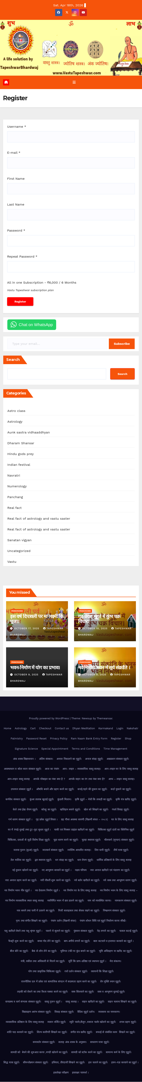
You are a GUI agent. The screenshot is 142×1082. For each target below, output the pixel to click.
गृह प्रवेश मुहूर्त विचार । (47, 819)
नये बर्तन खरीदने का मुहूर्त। (87, 880)
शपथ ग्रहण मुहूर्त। (127, 1022)
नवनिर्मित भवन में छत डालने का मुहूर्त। (65, 900)
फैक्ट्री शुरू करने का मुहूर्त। (21, 941)
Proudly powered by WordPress (49, 718)
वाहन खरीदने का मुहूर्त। (93, 1001)
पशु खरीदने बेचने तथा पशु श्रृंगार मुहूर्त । (23, 931)
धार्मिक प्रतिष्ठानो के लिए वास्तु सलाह (114, 860)
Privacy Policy (58, 738)
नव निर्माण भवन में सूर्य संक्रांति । (104, 668)
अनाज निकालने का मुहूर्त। (69, 759)
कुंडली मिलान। (64, 799)
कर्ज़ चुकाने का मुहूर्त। (121, 789)
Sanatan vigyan (19, 540)
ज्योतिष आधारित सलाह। (79, 850)
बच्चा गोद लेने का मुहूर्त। (49, 941)
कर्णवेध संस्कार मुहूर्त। (15, 799)
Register (116, 738)
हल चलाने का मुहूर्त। (98, 1062)
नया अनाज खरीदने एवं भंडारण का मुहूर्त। (110, 870)
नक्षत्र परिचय (81, 870)
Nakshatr (132, 728)
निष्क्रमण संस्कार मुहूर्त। (114, 910)
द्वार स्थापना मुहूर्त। (43, 860)
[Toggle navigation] (74, 82)
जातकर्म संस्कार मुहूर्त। (53, 850)
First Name (16, 179)
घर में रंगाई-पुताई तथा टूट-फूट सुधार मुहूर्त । (29, 829)
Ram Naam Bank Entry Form (89, 738)
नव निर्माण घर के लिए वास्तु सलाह (79, 890)
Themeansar (104, 718)
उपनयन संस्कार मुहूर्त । (22, 789)
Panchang (15, 497)
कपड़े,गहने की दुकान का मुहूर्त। (92, 789)
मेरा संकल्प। (115, 961)
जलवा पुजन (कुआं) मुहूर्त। (26, 850)
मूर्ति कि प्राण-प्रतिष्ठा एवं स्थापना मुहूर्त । (87, 961)
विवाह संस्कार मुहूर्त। (64, 1011)
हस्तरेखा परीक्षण (61, 1072)
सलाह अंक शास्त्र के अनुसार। (72, 1042)
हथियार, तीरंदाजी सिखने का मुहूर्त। (68, 1062)
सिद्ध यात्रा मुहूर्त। (11, 1062)
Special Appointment (54, 748)
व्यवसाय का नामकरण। (109, 1011)
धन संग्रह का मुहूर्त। (64, 860)
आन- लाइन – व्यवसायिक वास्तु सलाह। (81, 769)
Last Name (15, 205)
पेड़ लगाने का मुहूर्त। (106, 931)
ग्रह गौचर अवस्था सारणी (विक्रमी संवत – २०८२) (84, 819)
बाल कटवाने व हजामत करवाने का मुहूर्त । (113, 941)
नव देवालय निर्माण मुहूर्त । (47, 890)
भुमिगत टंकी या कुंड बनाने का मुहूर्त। (77, 951)
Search (13, 360)
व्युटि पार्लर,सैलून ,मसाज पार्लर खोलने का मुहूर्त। (92, 1022)
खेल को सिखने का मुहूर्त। (96, 809)
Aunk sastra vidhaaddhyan (28, 433)
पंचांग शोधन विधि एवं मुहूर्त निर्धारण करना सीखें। (103, 920)
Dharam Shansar (20, 443)
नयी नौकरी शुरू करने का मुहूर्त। (55, 880)
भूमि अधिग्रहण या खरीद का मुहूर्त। (115, 951)
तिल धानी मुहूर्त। (102, 850)
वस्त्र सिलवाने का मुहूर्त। (82, 991)
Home (7, 728)
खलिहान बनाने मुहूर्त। (70, 809)
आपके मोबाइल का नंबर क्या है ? (49, 779)
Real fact (14, 508)
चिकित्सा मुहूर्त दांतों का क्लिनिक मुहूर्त (116, 829)
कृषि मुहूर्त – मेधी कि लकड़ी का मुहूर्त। (93, 799)
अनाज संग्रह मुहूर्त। (94, 759)
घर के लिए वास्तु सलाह (122, 819)
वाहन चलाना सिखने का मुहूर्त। (122, 1001)
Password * (16, 231)
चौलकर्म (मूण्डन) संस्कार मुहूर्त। (119, 839)
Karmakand (105, 728)
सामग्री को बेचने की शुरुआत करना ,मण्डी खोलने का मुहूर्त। (39, 1052)
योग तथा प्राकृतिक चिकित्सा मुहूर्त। (44, 971)
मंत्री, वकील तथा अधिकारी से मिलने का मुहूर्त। (43, 961)
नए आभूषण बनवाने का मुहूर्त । (56, 870)
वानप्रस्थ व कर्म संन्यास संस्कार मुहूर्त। (23, 1001)
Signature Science (26, 748)
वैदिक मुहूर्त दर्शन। (86, 1011)
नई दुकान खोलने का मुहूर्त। (25, 870)
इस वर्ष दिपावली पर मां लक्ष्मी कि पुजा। (36, 619)
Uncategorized (19, 551)
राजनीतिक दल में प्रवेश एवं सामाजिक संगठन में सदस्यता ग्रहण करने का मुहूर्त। (59, 981)
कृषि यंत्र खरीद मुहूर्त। (126, 799)
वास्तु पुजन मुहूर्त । (53, 1001)
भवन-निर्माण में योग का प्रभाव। (35, 668)
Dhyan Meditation (83, 728)
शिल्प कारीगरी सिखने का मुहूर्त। (52, 1032)
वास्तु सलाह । (72, 1001)
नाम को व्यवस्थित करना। (99, 900)
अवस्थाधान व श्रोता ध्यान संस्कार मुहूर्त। (22, 769)
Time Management (115, 748)
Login (119, 728)
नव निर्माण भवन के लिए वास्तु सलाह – (119, 890)
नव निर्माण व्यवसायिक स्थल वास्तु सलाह (24, 900)
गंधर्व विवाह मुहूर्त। (120, 809)
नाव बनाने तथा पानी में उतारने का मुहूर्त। (36, 910)
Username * (16, 127)
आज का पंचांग (52, 769)
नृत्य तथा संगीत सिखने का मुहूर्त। (31, 920)
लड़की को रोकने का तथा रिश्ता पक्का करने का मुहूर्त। (42, 991)
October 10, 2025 (95, 628)
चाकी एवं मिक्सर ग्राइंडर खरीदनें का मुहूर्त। (74, 829)
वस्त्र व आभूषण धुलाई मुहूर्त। (111, 991)
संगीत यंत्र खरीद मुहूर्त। (81, 1032)
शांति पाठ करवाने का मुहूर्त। (20, 1032)
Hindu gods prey (20, 454)
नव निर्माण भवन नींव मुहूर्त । (17, 890)
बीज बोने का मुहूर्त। (19, 951)
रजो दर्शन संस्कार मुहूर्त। (75, 971)
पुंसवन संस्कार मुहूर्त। (84, 931)
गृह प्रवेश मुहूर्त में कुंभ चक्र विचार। (99, 619)
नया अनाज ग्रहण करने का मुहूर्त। (21, 880)
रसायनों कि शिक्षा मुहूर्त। (102, 971)
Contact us (62, 728)
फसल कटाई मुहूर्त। (128, 931)
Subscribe (122, 344)
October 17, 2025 (27, 628)
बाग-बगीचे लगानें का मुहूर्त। (77, 941)
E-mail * (13, 153)
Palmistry (17, 738)
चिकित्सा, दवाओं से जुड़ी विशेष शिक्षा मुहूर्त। (29, 839)
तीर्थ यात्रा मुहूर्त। (121, 850)
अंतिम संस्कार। (46, 759)
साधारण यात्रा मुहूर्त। (99, 1042)
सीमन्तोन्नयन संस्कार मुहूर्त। (35, 1062)
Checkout (45, 728)
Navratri (13, 476)
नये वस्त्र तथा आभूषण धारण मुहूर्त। (120, 880)
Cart (33, 728)
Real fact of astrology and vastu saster (38, 519)
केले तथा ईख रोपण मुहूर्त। (25, 809)
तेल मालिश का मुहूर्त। (21, 860)
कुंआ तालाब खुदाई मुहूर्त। (42, 799)
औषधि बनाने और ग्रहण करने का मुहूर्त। (55, 789)
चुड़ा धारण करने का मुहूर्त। (66, 839)
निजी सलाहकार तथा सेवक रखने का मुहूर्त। (78, 910)
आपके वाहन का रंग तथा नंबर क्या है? (87, 779)
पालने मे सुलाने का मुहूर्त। (58, 931)
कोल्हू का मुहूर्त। (49, 809)
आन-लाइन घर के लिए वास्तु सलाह (121, 769)
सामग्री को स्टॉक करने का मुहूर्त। (86, 1052)
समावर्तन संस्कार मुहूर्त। (44, 1042)
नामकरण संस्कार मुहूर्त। (126, 900)
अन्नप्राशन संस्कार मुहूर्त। (118, 759)
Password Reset (36, 738)
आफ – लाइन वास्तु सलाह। (121, 779)
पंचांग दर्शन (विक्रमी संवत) (63, 920)
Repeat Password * (22, 257)
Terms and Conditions (86, 748)
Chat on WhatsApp (36, 325)
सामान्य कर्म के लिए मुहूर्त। (119, 1052)
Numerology (17, 487)
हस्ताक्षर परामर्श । (80, 1072)
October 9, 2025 (26, 675)
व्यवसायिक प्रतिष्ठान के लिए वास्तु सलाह (25, 1022)
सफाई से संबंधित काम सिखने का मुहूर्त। (115, 1032)
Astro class (16, 411)
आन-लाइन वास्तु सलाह (18, 779)
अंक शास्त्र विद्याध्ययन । (24, 759)
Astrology (15, 422)
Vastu (11, 562)
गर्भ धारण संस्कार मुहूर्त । (20, 819)
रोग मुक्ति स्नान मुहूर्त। (110, 981)
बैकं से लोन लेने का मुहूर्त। (44, 951)
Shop (128, 738)
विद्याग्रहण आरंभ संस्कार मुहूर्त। (36, 1011)
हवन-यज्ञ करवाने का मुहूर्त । (124, 1062)
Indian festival (18, 465)
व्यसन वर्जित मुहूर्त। (56, 1022)
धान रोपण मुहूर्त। (85, 860)
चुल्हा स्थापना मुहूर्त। (91, 839)
